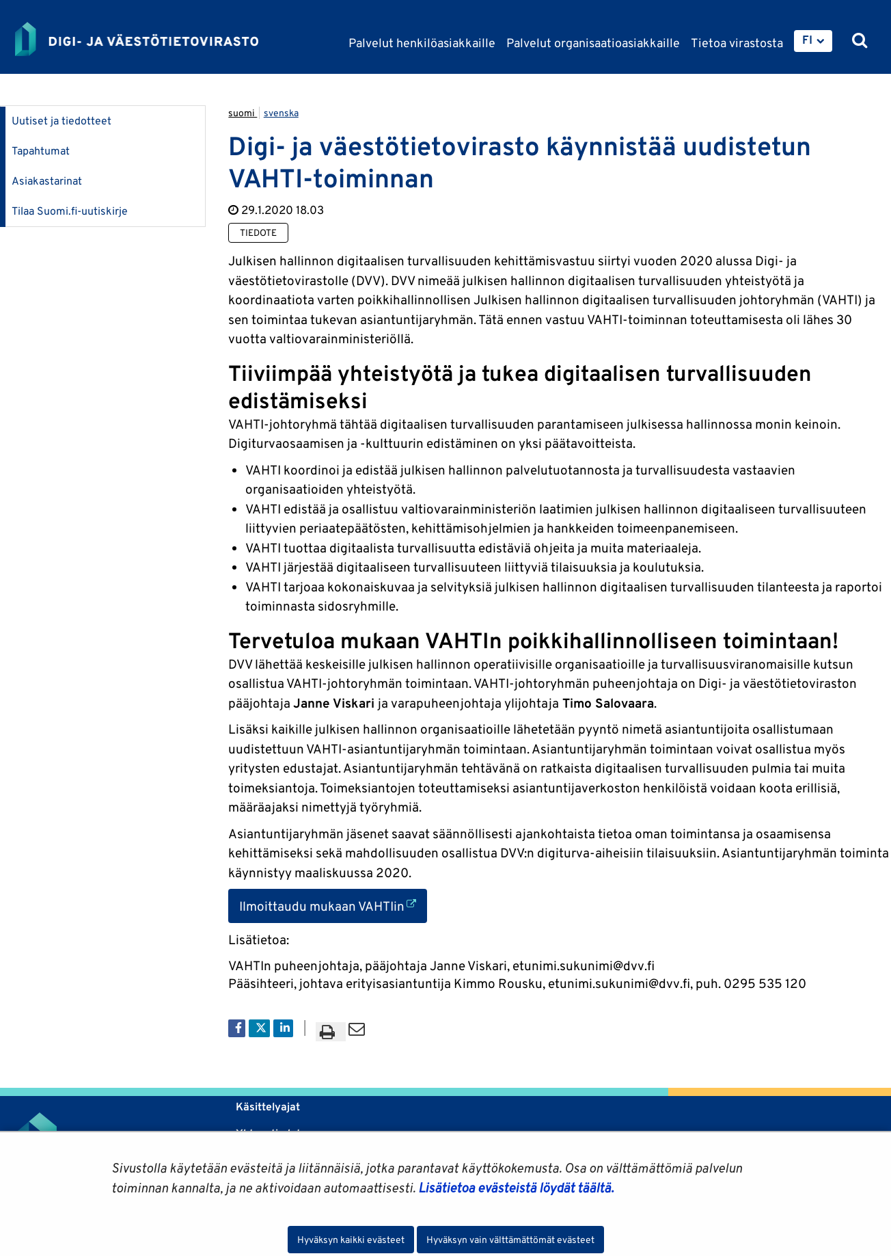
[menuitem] (813, 41)
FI (807, 39)
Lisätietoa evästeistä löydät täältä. (516, 1187)
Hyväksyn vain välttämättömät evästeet (510, 1239)
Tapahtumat (41, 151)
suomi (242, 113)
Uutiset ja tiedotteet (61, 120)
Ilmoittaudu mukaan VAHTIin (333, 905)
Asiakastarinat (47, 181)
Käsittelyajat (268, 1106)
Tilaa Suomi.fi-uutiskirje (70, 211)
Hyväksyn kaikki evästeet (351, 1239)
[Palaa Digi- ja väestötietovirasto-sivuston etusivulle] (136, 39)
